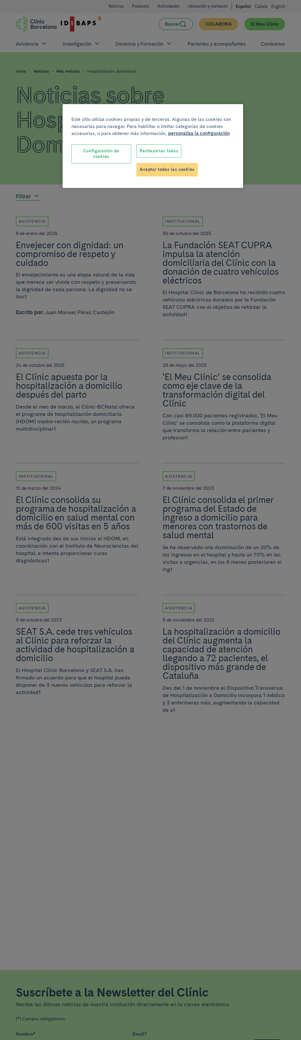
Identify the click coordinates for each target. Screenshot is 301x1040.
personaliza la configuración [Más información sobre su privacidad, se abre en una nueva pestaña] (199, 133)
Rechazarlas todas (159, 151)
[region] (153, 146)
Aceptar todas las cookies (167, 169)
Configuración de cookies (101, 154)
